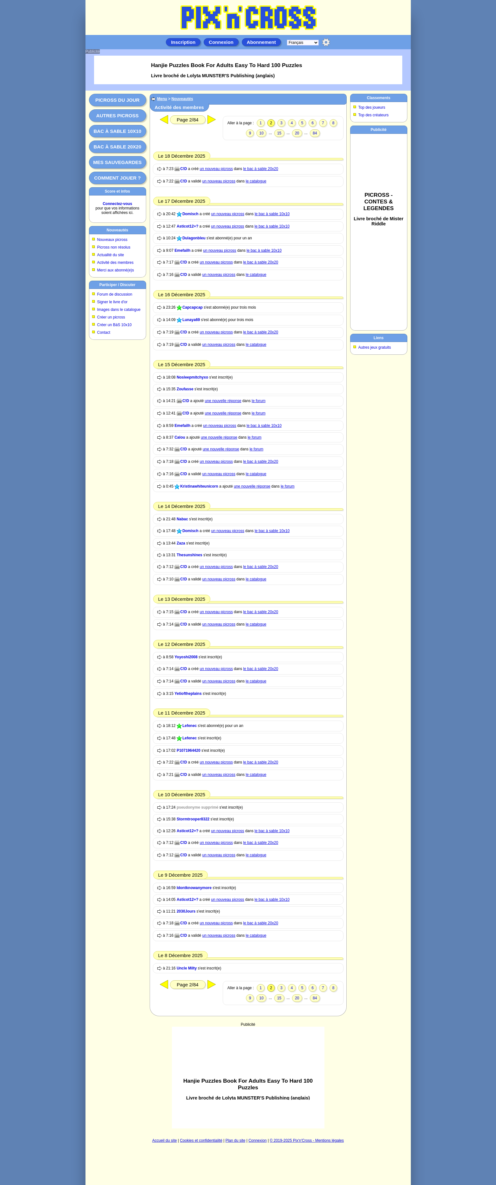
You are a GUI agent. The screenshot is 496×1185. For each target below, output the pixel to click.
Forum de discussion (114, 294)
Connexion (221, 42)
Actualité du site (110, 255)
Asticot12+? (187, 226)
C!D (183, 169)
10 (261, 133)
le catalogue (256, 181)
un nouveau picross (216, 169)
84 (315, 133)
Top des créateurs (373, 115)
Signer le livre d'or (112, 302)
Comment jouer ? (117, 178)
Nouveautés (117, 230)
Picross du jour (117, 100)
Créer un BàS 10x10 (114, 325)
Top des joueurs (371, 107)
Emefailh (182, 250)
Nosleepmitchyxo (192, 377)
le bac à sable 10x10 (272, 214)
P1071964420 (188, 750)
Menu (162, 99)
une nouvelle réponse (223, 401)
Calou (179, 437)
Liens (379, 338)
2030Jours (186, 911)
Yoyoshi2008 (185, 657)
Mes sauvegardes (117, 162)
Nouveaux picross (112, 239)
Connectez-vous (117, 204)
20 (297, 133)
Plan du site (235, 1140)
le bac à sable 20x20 (260, 169)
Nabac (182, 519)
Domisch (190, 214)
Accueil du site (164, 1140)
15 (279, 133)
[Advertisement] (248, 1077)
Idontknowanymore (194, 888)
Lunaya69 (191, 320)
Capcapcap (192, 307)
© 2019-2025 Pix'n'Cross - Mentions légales (307, 1140)
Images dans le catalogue (119, 309)
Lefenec (189, 725)
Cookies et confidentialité (201, 1140)
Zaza (181, 543)
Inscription (183, 42)
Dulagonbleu (194, 238)
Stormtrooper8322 (193, 819)
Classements (378, 98)
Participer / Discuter (117, 285)
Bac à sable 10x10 (117, 131)
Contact (103, 332)
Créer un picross (111, 317)
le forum (258, 401)
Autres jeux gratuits (374, 347)
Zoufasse (185, 389)
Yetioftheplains (187, 693)
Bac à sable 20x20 (117, 146)
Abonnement (261, 42)
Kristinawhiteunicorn (199, 486)
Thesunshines (189, 555)
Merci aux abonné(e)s (115, 270)
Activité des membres (115, 262)
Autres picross (117, 115)
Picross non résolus (114, 247)
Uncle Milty (187, 968)
